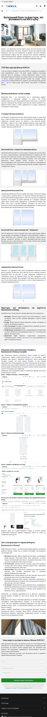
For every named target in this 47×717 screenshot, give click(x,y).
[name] (23, 662)
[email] (23, 668)
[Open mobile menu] (2, 6)
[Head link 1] (11, 6)
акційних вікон (5, 81)
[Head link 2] (37, 6)
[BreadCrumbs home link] (2, 11)
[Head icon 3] (45, 6)
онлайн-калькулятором (23, 357)
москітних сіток (27, 338)
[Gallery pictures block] (23, 137)
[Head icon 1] (40, 6)
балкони (23, 564)
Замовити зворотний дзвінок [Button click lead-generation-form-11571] (23, 680)
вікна (34, 585)
